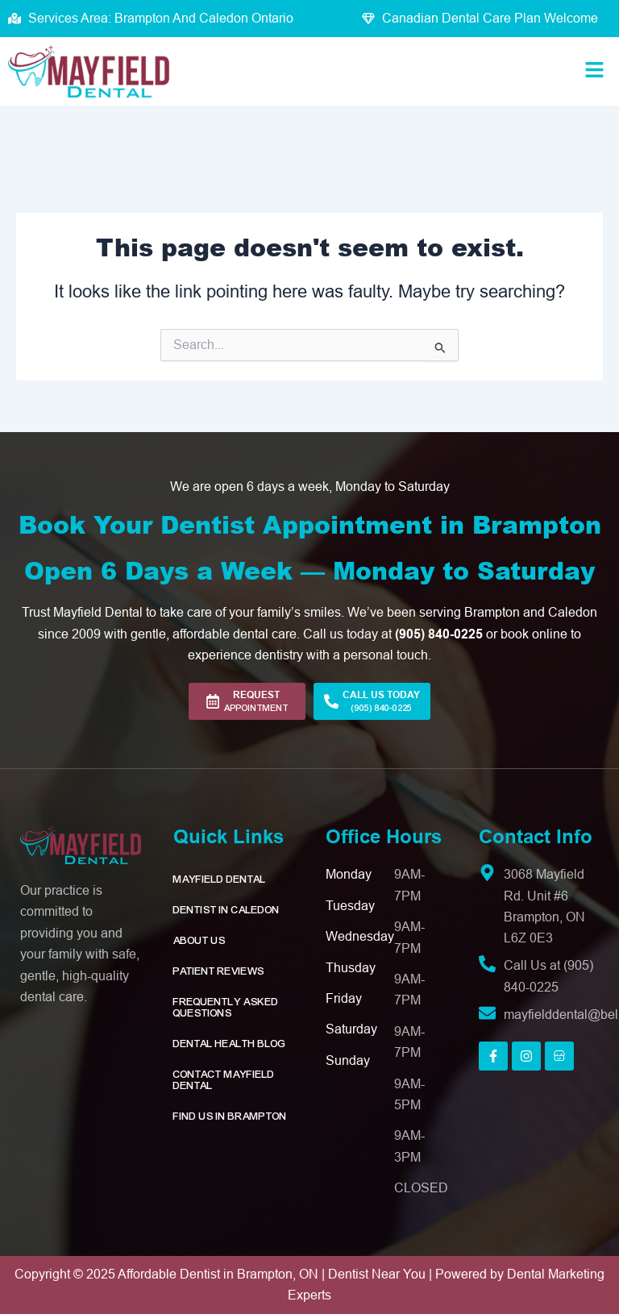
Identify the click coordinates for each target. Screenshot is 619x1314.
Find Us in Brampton (230, 1116)
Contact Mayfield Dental (224, 1080)
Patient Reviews (218, 971)
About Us (199, 940)
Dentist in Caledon (226, 910)
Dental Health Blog (229, 1043)
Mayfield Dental (219, 879)
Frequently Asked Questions (226, 1008)
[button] (595, 71)
